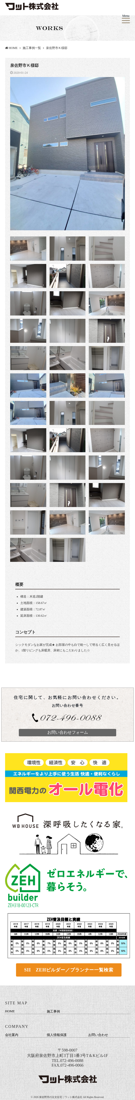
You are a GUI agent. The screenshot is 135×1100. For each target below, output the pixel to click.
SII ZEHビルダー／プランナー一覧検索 (68, 969)
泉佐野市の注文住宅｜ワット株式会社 (61, 1097)
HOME (11, 48)
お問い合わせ (98, 1035)
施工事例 (53, 1011)
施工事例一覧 (32, 48)
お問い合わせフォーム (67, 732)
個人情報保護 (57, 1035)
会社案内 (11, 1035)
